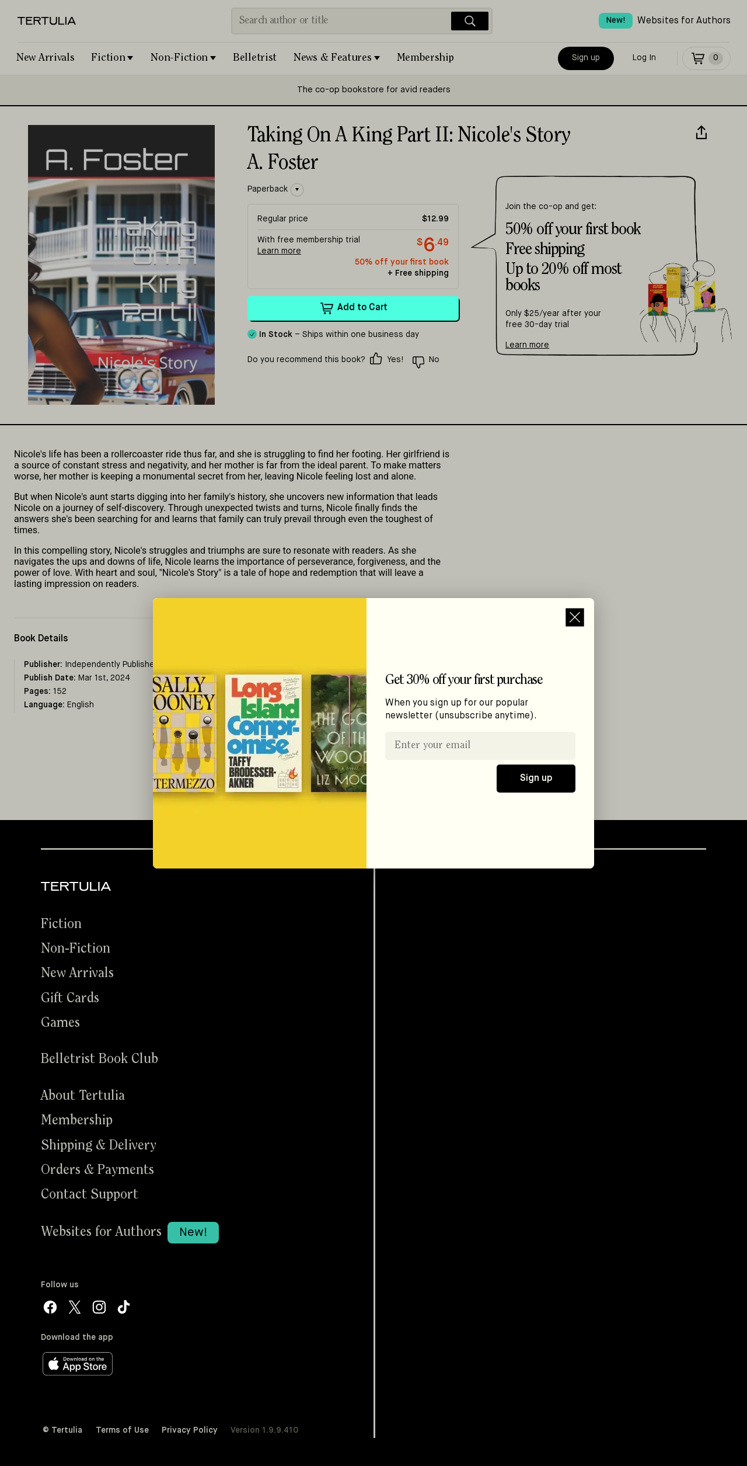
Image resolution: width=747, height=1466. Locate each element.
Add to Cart (353, 308)
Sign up (536, 778)
